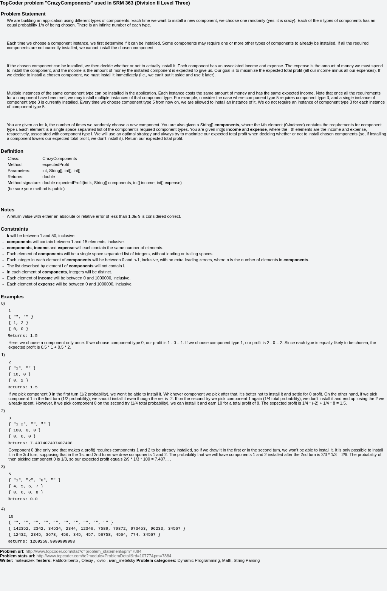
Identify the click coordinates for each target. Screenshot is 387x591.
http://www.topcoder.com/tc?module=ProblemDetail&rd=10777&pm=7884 (104, 584)
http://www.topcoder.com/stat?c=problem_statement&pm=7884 (83, 579)
